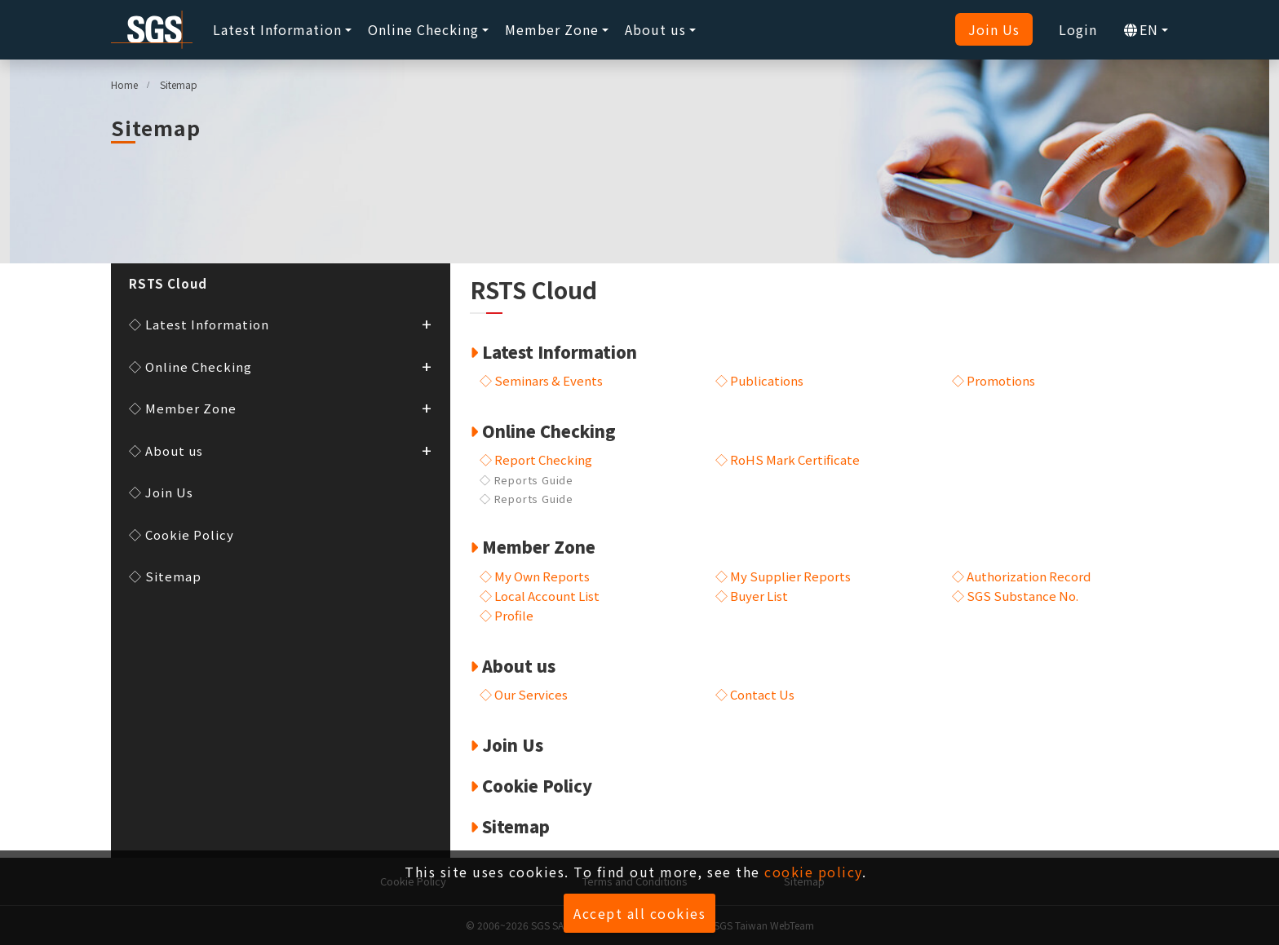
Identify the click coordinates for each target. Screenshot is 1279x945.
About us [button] (655, 29)
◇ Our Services (524, 653)
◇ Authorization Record (1021, 576)
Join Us (994, 29)
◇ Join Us (161, 492)
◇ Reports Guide (526, 480)
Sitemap (178, 84)
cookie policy (813, 871)
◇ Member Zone (280, 407)
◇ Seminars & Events (541, 380)
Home (124, 84)
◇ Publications (759, 380)
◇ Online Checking (280, 366)
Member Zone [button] (552, 29)
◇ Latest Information (280, 323)
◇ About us (280, 449)
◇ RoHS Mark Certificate (787, 459)
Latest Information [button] (277, 29)
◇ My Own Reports (535, 576)
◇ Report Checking (536, 459)
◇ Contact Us (754, 653)
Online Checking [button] (423, 29)
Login (1078, 29)
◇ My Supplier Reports (783, 576)
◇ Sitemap (165, 576)
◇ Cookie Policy (181, 534)
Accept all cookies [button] (639, 913)
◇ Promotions (993, 380)
